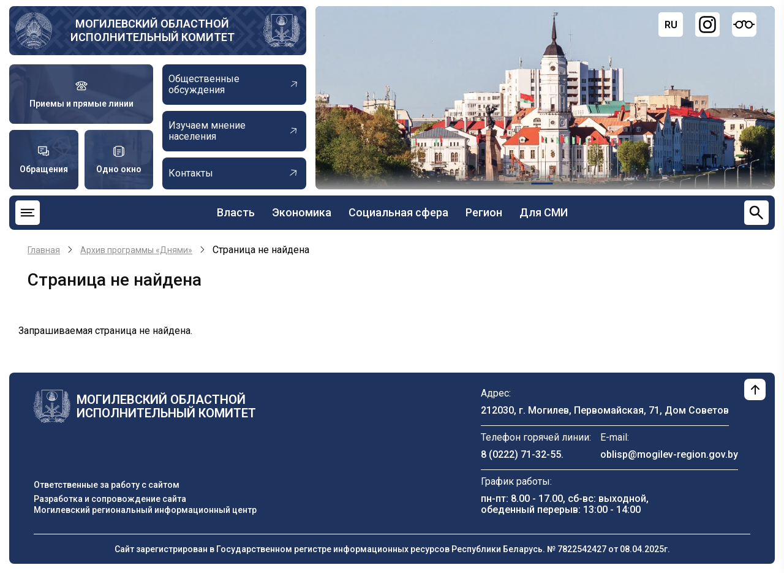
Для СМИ (543, 212)
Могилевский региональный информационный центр (145, 510)
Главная (44, 250)
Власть (236, 212)
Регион (484, 212)
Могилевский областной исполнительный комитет (152, 30)
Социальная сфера (398, 212)
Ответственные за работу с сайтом (106, 485)
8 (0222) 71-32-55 (521, 454)
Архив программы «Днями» (136, 250)
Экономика (301, 212)
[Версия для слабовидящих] (744, 24)
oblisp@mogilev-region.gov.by (669, 454)
